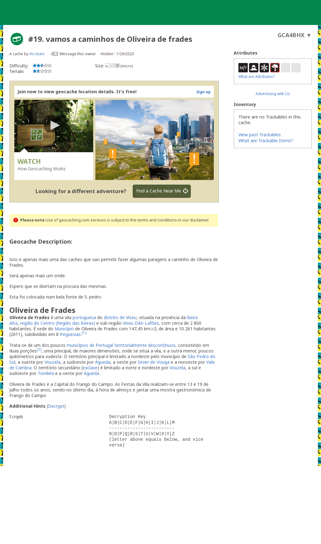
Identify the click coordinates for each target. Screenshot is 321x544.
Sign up (203, 92)
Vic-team (37, 53)
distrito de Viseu (120, 317)
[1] (84, 333)
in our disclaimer (193, 220)
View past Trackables (259, 135)
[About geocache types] (16, 39)
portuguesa (84, 317)
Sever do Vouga (154, 362)
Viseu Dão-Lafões (141, 323)
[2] (39, 349)
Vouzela (52, 362)
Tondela (46, 373)
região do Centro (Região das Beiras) (57, 323)
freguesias (70, 334)
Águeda (102, 362)
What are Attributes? (256, 76)
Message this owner (78, 53)
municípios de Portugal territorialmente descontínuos (121, 345)
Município (64, 329)
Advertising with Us (273, 93)
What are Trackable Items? (265, 140)
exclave (90, 368)
